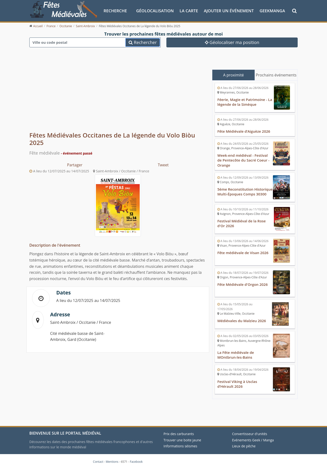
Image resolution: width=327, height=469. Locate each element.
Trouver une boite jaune (182, 440)
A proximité (233, 74)
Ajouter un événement (229, 10)
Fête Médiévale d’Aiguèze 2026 (243, 131)
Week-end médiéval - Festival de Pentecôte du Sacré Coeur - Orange (243, 160)
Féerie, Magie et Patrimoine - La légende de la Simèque (244, 102)
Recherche (115, 10)
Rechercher (143, 42)
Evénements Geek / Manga (253, 440)
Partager (74, 165)
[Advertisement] (117, 93)
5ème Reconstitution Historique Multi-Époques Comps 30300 (245, 191)
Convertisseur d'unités (249, 433)
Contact (98, 462)
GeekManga (272, 10)
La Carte (189, 10)
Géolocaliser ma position (232, 42)
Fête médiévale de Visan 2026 (243, 252)
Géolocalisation (155, 10)
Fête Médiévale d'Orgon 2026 (242, 284)
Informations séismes (180, 446)
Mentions (112, 462)
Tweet (163, 165)
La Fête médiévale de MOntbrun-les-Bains (235, 355)
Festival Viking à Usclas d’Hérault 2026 (237, 383)
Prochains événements (276, 74)
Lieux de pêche (244, 446)
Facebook (136, 462)
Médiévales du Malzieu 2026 (241, 320)
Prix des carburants (179, 433)
